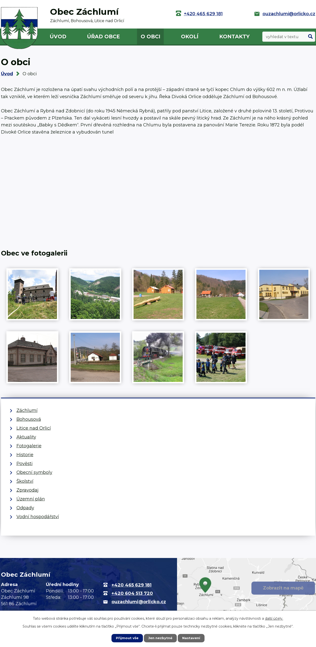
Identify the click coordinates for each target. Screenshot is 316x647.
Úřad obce (103, 36)
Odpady (25, 508)
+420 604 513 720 (132, 593)
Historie (24, 454)
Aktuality (26, 437)
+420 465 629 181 (203, 13)
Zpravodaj (27, 490)
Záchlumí (27, 410)
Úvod (58, 36)
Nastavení (192, 638)
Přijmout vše (125, 638)
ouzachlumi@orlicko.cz (288, 13)
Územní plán (30, 499)
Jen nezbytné (160, 638)
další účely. (274, 618)
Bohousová (28, 419)
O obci (150, 36)
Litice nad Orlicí (33, 428)
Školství (24, 481)
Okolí (189, 36)
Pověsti (24, 463)
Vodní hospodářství (37, 516)
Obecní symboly (34, 472)
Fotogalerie (28, 446)
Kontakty (234, 36)
